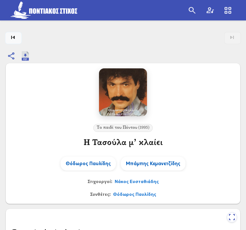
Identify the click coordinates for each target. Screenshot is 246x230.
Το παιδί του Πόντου (123, 128)
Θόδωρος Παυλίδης (134, 194)
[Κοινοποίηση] (11, 56)
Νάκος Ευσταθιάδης (137, 181)
